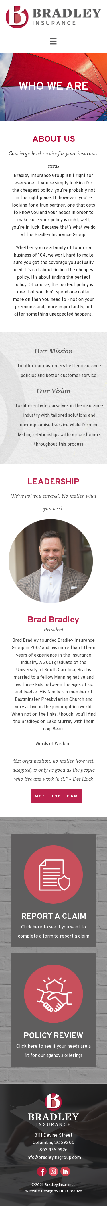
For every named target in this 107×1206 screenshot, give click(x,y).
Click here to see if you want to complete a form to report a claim (53, 931)
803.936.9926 (53, 1150)
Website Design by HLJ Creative (53, 1191)
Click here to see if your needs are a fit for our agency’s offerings (53, 1051)
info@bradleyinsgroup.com (53, 1158)
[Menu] (53, 41)
